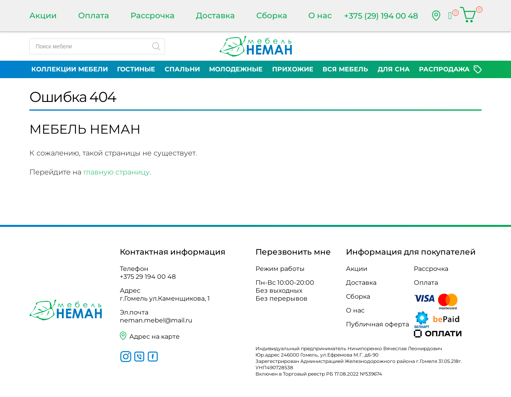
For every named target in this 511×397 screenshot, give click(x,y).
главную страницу (116, 172)
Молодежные (236, 69)
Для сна (394, 69)
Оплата (93, 15)
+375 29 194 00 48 (148, 276)
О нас (320, 15)
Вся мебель (345, 69)
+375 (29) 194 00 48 (381, 16)
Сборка (271, 15)
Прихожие (292, 69)
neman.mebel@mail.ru (156, 320)
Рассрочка (153, 15)
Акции (43, 15)
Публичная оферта (377, 324)
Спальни (182, 69)
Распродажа (444, 69)
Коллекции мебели (69, 69)
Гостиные (136, 69)
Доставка (215, 15)
